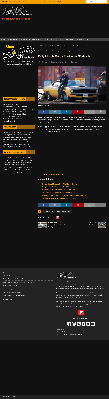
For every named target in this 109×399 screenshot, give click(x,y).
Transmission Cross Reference (13, 116)
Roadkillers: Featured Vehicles (12, 292)
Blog (88, 40)
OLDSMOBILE (9, 167)
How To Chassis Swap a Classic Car (15, 107)
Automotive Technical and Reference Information (18, 282)
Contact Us (60, 330)
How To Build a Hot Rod (11, 104)
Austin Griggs (48, 211)
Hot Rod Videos (8, 299)
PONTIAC (7, 170)
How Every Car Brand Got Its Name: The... (17, 147)
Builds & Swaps (34, 40)
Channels (79, 40)
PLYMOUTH (28, 167)
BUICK (9, 158)
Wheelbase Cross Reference (12, 119)
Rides (59, 40)
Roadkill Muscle (72, 62)
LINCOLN (7, 165)
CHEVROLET (26, 158)
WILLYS (19, 172)
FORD (30, 160)
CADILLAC (16, 158)
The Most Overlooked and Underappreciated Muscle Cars (62, 199)
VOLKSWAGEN (28, 170)
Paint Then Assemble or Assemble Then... (17, 142)
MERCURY (15, 165)
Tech (52, 40)
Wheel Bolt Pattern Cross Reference (15, 111)
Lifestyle (68, 40)
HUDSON (21, 162)
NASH (30, 165)
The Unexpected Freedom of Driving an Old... (18, 132)
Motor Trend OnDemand (54, 174)
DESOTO (16, 160)
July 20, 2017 (45, 62)
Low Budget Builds (9, 121)
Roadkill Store (13, 40)
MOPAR (24, 165)
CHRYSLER (7, 160)
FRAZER (8, 162)
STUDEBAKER (16, 170)
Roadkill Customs (57, 62)
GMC (14, 162)
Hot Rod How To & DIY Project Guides (15, 279)
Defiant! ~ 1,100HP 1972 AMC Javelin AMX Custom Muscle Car (64, 196)
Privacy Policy (61, 332)
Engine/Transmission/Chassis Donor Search (18, 109)
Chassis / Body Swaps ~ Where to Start (15, 289)
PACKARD (19, 167)
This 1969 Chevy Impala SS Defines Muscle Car (58, 193)
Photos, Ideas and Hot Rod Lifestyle (14, 296)
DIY (45, 40)
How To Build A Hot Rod (10, 286)
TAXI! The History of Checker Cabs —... (16, 144)
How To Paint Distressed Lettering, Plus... (17, 137)
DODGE (23, 160)
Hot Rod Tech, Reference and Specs (15, 114)
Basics (23, 40)
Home (3, 40)
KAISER (28, 162)
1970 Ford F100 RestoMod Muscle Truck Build (58, 190)
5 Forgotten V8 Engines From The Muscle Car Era (59, 184)
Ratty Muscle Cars (63, 211)
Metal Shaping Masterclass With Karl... (16, 139)
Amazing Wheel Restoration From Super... (17, 135)
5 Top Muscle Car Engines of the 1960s (56, 187)
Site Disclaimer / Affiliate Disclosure (69, 334)
